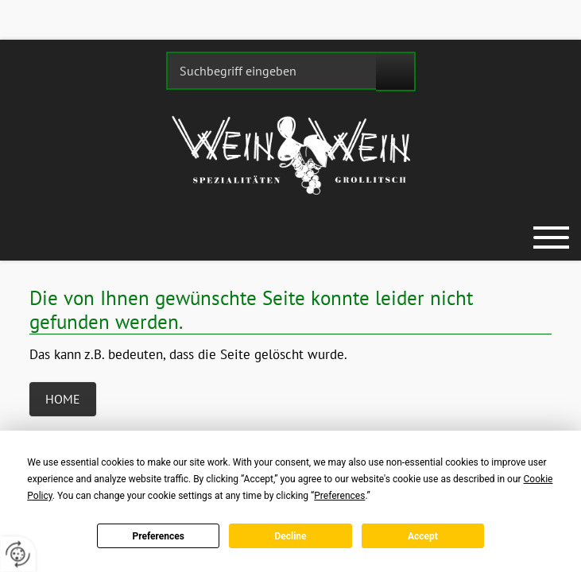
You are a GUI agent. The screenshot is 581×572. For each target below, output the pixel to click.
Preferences (158, 536)
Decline (290, 536)
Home (62, 399)
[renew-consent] (18, 554)
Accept (423, 536)
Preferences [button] (339, 495)
